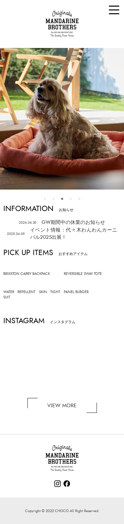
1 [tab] (45, 199)
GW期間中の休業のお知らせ (62, 222)
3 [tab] (62, 199)
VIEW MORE (62, 405)
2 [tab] (54, 199)
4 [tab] (71, 199)
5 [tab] (79, 199)
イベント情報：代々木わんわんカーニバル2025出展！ (62, 234)
